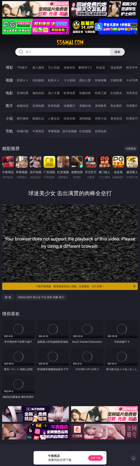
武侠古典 (69, 118)
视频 (9, 80)
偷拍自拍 (38, 93)
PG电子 (22, 67)
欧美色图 (54, 106)
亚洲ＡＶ (22, 80)
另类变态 (132, 93)
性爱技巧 (132, 118)
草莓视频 (54, 131)
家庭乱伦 (38, 118)
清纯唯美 (100, 106)
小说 (9, 118)
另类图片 (132, 106)
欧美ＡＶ (54, 80)
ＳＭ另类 (132, 80)
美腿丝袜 (85, 106)
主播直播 (116, 80)
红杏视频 (85, 131)
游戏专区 (69, 67)
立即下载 (95, 458)
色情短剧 (100, 131)
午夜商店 (38, 131)
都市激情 (22, 118)
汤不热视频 (69, 131)
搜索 (117, 52)
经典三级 (100, 93)
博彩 (9, 67)
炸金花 (100, 67)
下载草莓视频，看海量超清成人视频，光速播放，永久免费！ (86, 286)
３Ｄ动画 (69, 80)
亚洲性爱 (22, 93)
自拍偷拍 (38, 80)
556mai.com (70, 42)
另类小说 (100, 118)
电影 (9, 92)
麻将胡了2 (85, 67)
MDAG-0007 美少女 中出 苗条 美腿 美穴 (41, 297)
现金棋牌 (116, 67)
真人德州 (38, 67)
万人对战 (54, 67)
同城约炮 (22, 131)
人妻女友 (54, 118)
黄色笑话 (116, 118)
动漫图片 (69, 106)
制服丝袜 (85, 93)
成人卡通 (54, 93)
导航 (9, 131)
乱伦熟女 (116, 93)
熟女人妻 (85, 80)
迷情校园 (85, 118)
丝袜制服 (100, 80)
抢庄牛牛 (132, 67)
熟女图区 (116, 106)
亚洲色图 (38, 106)
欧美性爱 (69, 93)
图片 (9, 105)
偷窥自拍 (22, 106)
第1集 (8, 297)
